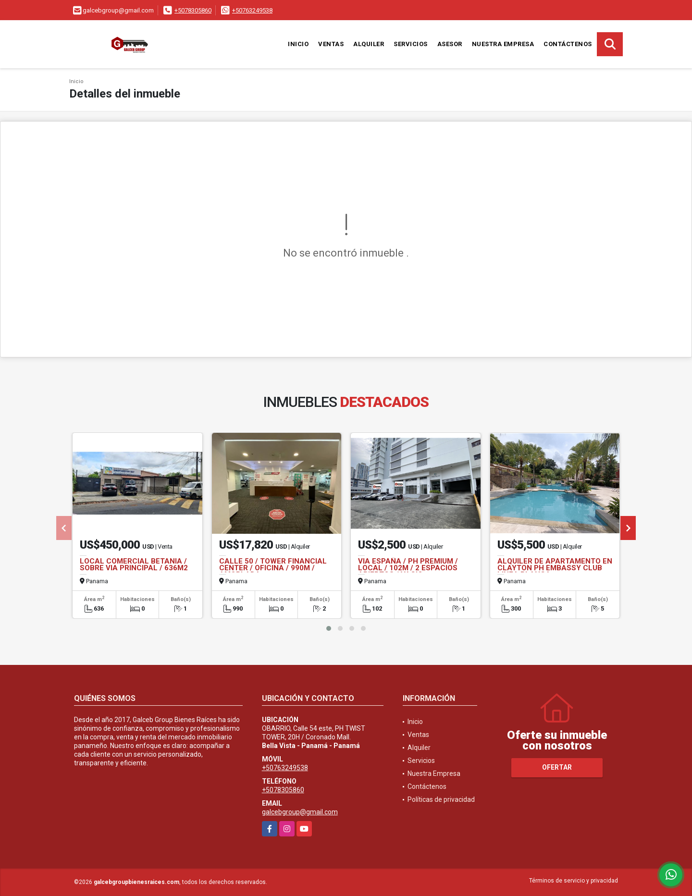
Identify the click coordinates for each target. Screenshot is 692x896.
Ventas (331, 44)
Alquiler (368, 44)
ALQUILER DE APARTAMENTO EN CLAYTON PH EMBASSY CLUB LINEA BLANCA (554, 568)
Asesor (449, 44)
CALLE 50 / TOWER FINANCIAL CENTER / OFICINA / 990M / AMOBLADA (273, 568)
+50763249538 (252, 10)
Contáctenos (568, 44)
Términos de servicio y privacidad (573, 880)
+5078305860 (192, 10)
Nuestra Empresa (503, 44)
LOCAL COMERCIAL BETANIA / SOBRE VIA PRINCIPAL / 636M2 (134, 564)
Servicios (411, 44)
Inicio (298, 44)
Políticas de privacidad (441, 799)
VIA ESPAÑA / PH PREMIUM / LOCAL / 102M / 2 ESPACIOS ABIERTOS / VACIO (408, 568)
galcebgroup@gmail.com (300, 812)
